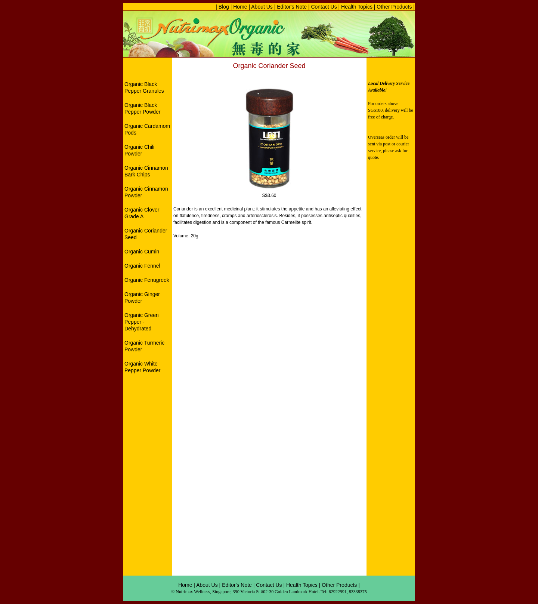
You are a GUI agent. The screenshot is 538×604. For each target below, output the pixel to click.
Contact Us (324, 7)
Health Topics (356, 7)
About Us (262, 7)
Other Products (394, 7)
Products (346, 585)
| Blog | (224, 7)
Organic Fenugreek (146, 280)
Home (240, 7)
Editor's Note (292, 7)
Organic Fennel (142, 266)
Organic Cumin (141, 252)
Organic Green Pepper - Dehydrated (141, 322)
